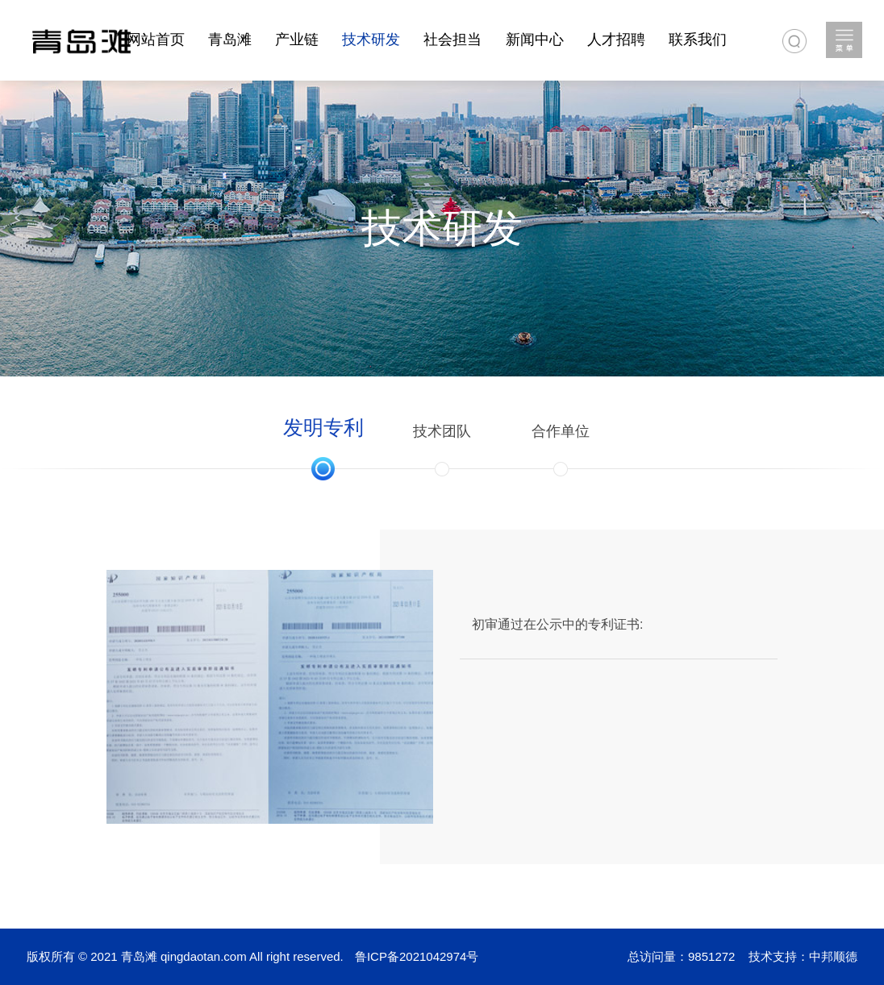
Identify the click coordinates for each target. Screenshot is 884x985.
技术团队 (442, 431)
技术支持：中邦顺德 (802, 956)
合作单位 (561, 431)
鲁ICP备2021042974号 (416, 956)
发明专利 (323, 427)
